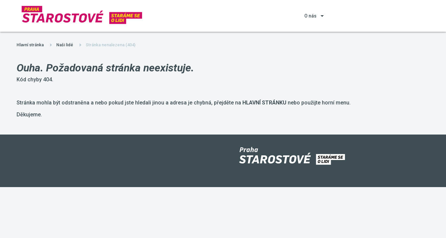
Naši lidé (64, 44)
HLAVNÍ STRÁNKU (264, 102)
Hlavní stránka (30, 44)
